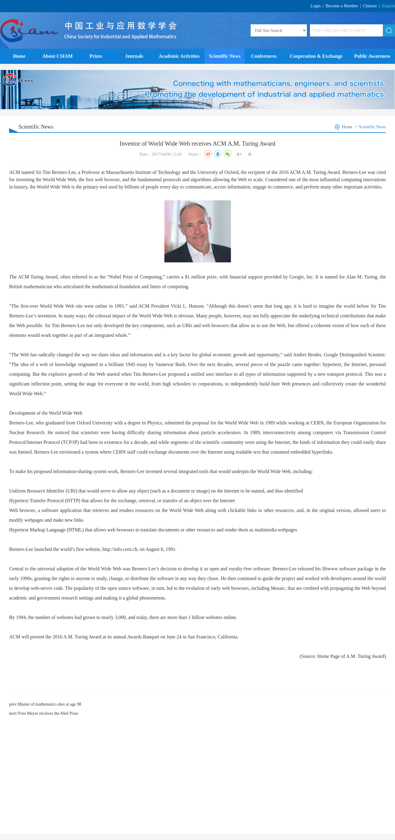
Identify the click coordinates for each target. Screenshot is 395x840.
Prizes (96, 56)
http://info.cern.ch (119, 549)
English (388, 6)
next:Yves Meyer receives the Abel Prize (43, 713)
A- (250, 154)
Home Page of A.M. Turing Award (350, 656)
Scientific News (225, 56)
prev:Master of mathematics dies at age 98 (45, 704)
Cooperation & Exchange (316, 56)
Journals (134, 56)
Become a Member (342, 6)
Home (19, 56)
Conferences (263, 56)
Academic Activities (179, 56)
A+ (239, 154)
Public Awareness (372, 56)
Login (316, 6)
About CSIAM (57, 56)
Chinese (370, 6)
